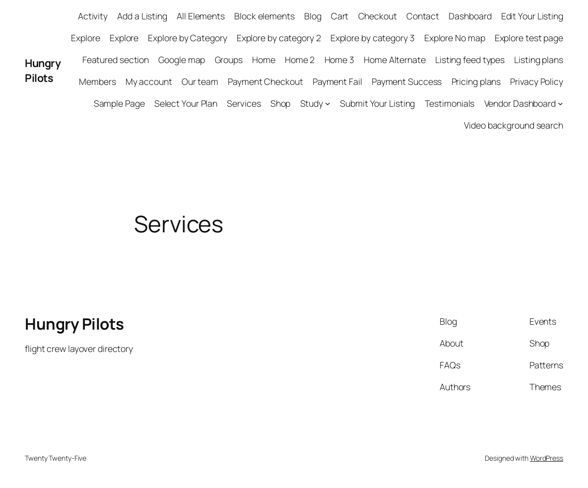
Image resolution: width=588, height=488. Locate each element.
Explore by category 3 (372, 38)
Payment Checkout (265, 81)
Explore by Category (187, 38)
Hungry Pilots (43, 70)
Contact (422, 16)
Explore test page (529, 38)
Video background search (513, 125)
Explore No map (454, 38)
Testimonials (450, 103)
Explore (85, 38)
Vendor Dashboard (520, 103)
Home (263, 60)
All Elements (201, 16)
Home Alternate (395, 60)
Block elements (264, 16)
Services (244, 103)
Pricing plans (476, 81)
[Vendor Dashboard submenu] (560, 103)
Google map (181, 60)
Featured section (115, 60)
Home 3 (339, 60)
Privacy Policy (536, 81)
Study (312, 103)
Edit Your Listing (532, 16)
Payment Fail (337, 81)
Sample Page (119, 103)
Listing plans (538, 60)
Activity (93, 16)
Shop (280, 103)
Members (97, 81)
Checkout (377, 16)
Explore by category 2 (279, 38)
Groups (229, 60)
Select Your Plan (185, 103)
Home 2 (300, 60)
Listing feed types (470, 60)
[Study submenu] (327, 103)
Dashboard (470, 16)
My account (149, 81)
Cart (340, 16)
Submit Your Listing (377, 103)
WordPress (546, 458)
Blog (313, 16)
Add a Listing (142, 16)
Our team (200, 81)
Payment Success (407, 81)
